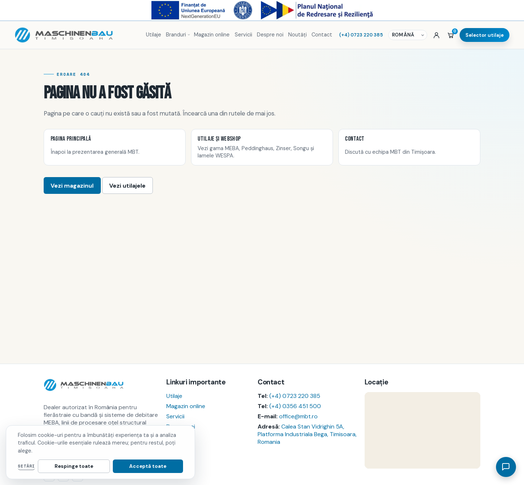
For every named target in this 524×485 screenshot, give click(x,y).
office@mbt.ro (298, 416)
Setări (26, 466)
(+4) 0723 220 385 (294, 396)
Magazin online (212, 34)
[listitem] (115, 147)
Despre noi (270, 34)
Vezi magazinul (72, 185)
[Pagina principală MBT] (77, 35)
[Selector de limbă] (409, 35)
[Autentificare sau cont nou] (436, 35)
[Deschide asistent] (506, 467)
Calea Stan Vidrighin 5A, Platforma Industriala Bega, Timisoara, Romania (307, 434)
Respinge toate (105, 466)
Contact (321, 34)
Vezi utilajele (127, 185)
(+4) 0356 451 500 (295, 406)
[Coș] (451, 35)
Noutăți (297, 34)
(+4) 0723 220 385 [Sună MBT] (361, 35)
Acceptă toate (158, 466)
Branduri (176, 34)
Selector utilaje (484, 35)
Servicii (243, 34)
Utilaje (153, 34)
